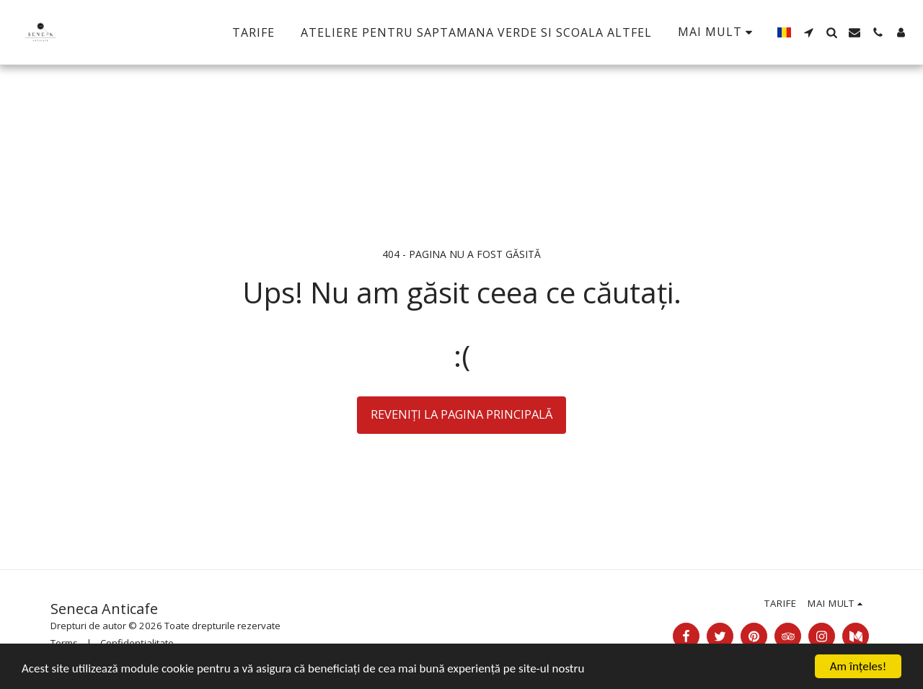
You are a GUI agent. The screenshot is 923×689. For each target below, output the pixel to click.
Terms (64, 642)
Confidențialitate (137, 642)
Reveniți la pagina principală (461, 414)
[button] (808, 32)
